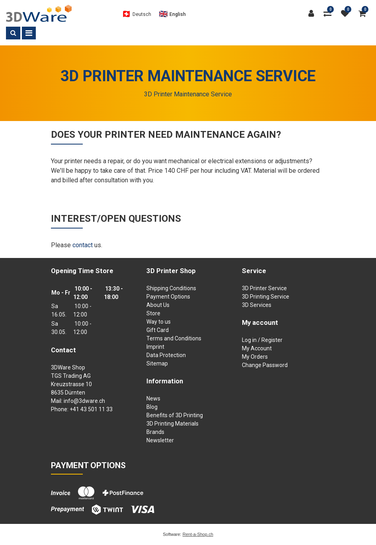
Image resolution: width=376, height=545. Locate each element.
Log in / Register (262, 340)
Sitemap (157, 363)
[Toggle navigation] (29, 33)
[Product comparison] (329, 13)
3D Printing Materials (172, 423)
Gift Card (157, 330)
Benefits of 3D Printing (174, 415)
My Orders (255, 357)
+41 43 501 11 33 (91, 409)
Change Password (265, 365)
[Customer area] (313, 13)
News (153, 398)
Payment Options (168, 296)
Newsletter (160, 440)
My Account (257, 348)
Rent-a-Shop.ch (198, 534)
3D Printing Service (265, 296)
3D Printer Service (264, 288)
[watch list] (347, 13)
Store (153, 313)
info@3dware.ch (84, 401)
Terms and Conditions (173, 338)
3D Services (256, 305)
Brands (155, 432)
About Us (157, 305)
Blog (152, 407)
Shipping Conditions (171, 288)
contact (82, 245)
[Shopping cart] (364, 13)
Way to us (158, 321)
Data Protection (166, 355)
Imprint (155, 347)
